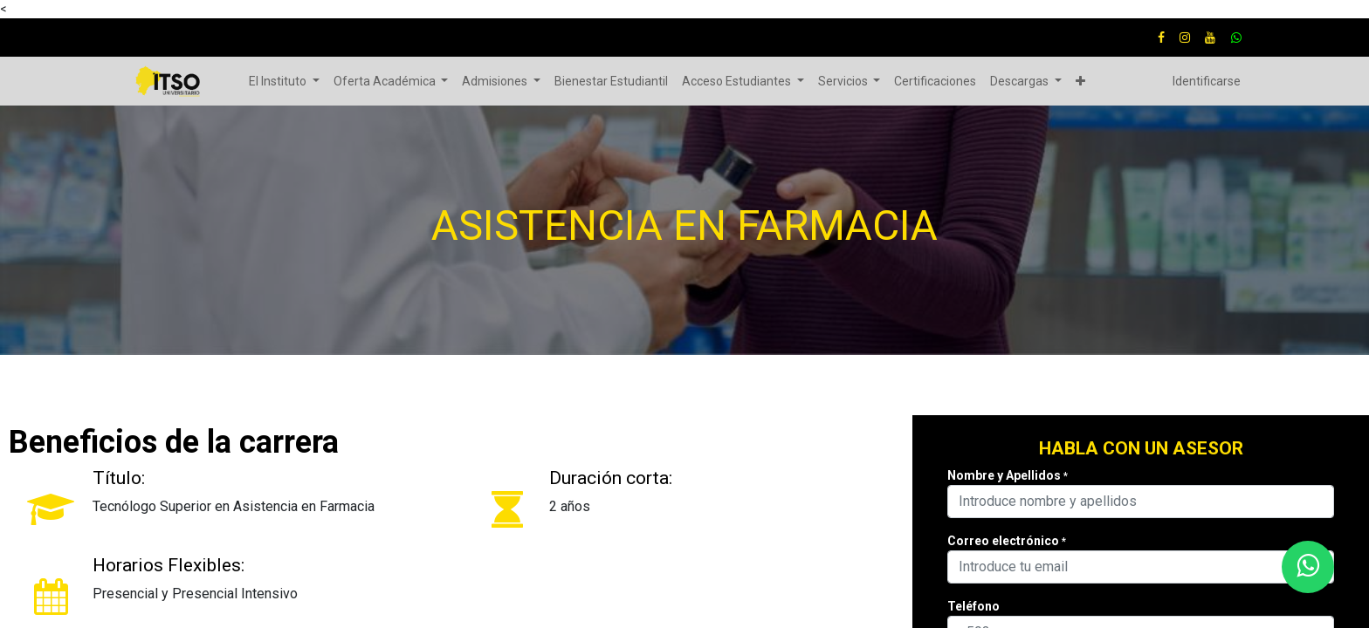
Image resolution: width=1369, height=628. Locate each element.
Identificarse (1207, 81)
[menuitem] (611, 81)
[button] (1080, 81)
